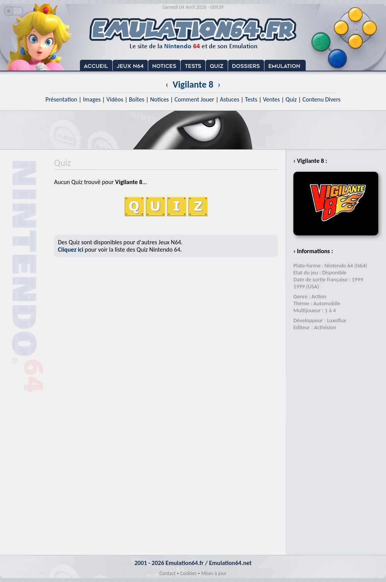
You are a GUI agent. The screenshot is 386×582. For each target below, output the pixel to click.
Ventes (271, 99)
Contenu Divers (321, 99)
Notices (159, 99)
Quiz (291, 99)
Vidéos (114, 99)
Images (92, 99)
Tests (251, 99)
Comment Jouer (194, 99)
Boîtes (136, 99)
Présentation (62, 99)
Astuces (229, 99)
